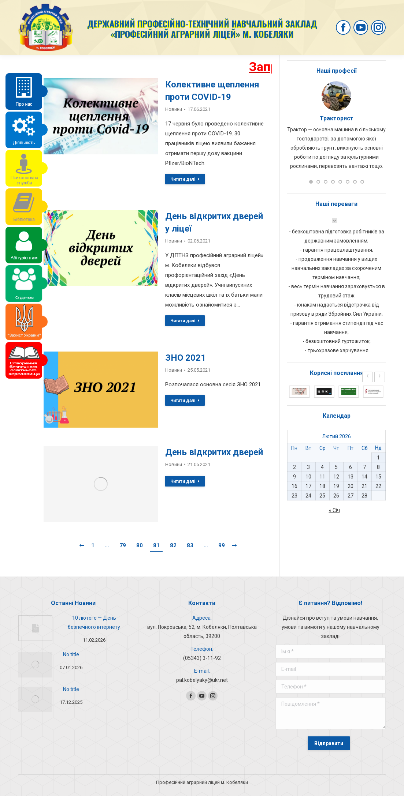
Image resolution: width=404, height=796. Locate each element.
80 (139, 545)
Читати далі (185, 179)
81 (156, 545)
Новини (173, 109)
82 (173, 545)
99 (221, 545)
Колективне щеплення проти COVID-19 (212, 90)
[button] (311, 182)
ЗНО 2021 (185, 358)
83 (190, 545)
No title (71, 654)
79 (122, 545)
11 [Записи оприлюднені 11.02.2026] (322, 477)
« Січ (334, 510)
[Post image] (35, 628)
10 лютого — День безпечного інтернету (94, 622)
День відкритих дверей (214, 452)
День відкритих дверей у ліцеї (214, 222)
